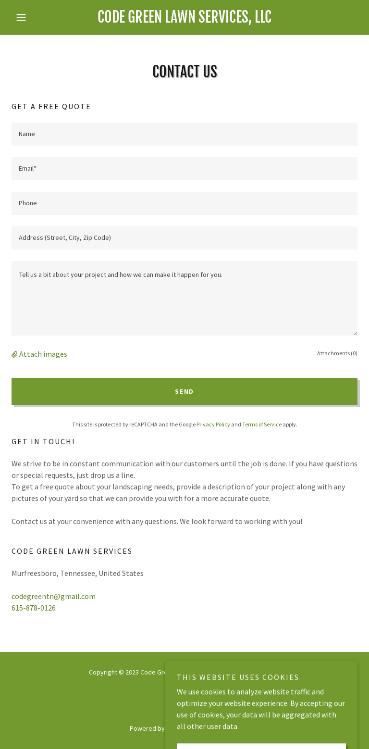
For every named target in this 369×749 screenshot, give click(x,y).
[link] (184, 20)
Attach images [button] (43, 354)
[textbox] (184, 134)
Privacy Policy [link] (213, 424)
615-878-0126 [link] (34, 607)
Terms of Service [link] (262, 424)
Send (184, 391)
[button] (37, 17)
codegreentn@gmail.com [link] (54, 596)
